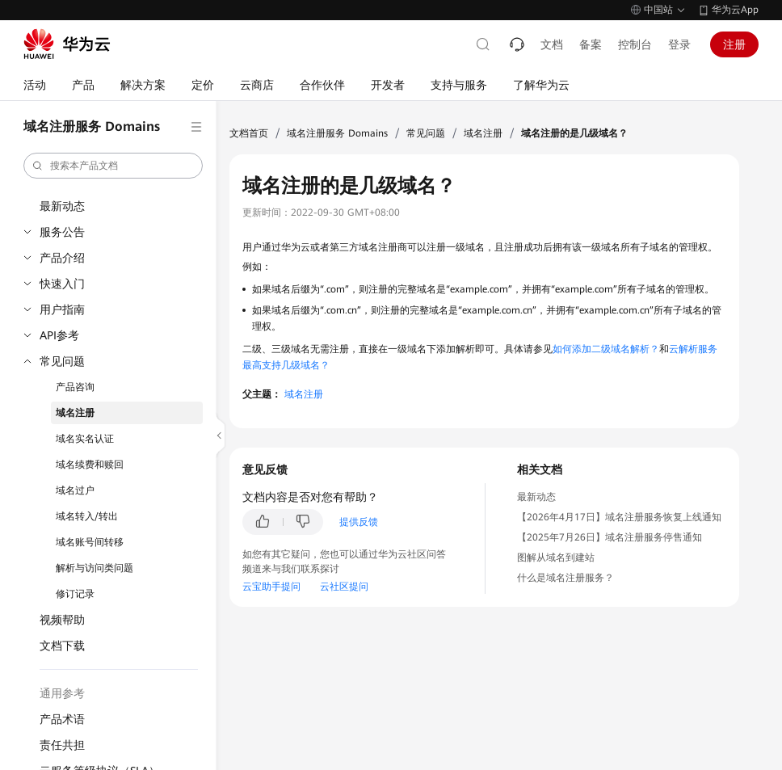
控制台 (635, 44)
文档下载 (62, 645)
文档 (551, 44)
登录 (679, 44)
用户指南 (62, 309)
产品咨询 (75, 387)
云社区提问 (344, 586)
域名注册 (75, 413)
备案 (590, 44)
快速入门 (62, 283)
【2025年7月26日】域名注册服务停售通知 (609, 537)
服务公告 (62, 231)
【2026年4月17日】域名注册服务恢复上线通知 (619, 517)
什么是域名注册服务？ (565, 577)
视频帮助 (62, 619)
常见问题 (62, 361)
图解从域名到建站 (556, 557)
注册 (734, 44)
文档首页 (248, 133)
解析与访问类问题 (94, 568)
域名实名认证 (85, 438)
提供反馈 (358, 522)
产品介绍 (62, 257)
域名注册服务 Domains (337, 133)
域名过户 (75, 490)
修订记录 (75, 594)
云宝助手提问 (271, 586)
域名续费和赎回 (90, 464)
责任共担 (62, 744)
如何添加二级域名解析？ (606, 349)
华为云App (735, 9)
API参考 (59, 335)
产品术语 (62, 719)
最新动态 (62, 206)
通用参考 (62, 693)
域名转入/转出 (87, 516)
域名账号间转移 (90, 542)
